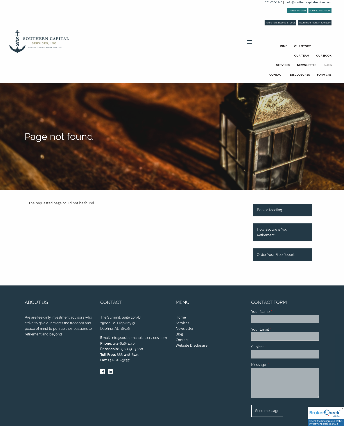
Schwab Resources (320, 10)
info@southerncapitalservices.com (309, 2)
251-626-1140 (273, 2)
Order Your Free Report (275, 255)
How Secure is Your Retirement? (273, 232)
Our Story (302, 46)
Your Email (277, 329)
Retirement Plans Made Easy (315, 22)
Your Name (277, 312)
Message (275, 365)
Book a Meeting (269, 210)
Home (283, 46)
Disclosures (300, 74)
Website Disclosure (192, 345)
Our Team (301, 55)
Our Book (323, 55)
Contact (276, 74)
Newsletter (307, 65)
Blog (327, 65)
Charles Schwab (297, 10)
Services (283, 65)
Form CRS (324, 74)
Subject (274, 347)
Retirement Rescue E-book (280, 22)
